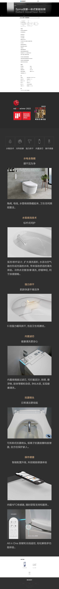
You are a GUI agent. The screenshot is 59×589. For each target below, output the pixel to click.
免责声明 (23, 583)
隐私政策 (29, 583)
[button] (25, 15)
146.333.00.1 (22, 90)
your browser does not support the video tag (29, 9)
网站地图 (36, 583)
